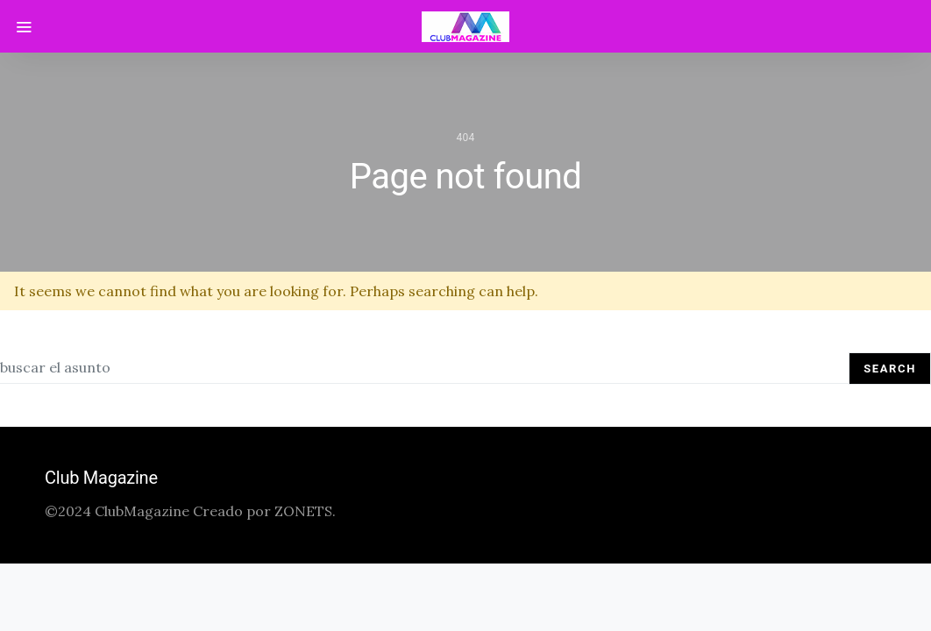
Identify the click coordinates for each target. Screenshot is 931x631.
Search (889, 368)
